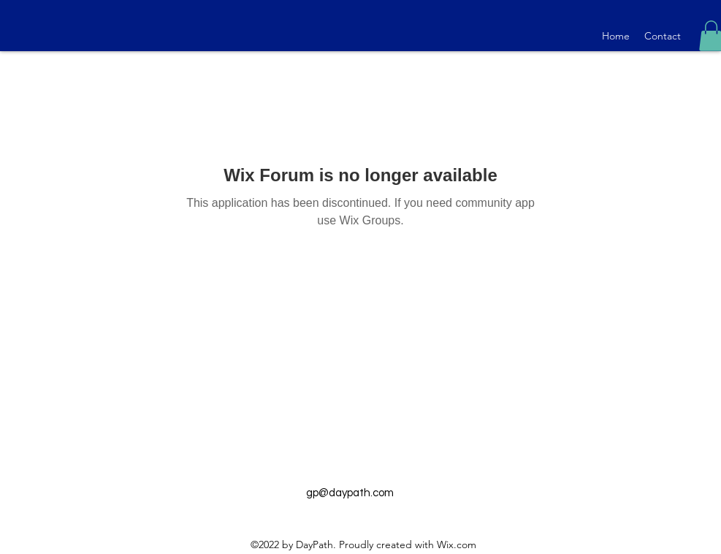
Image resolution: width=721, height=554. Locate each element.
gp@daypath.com (350, 492)
